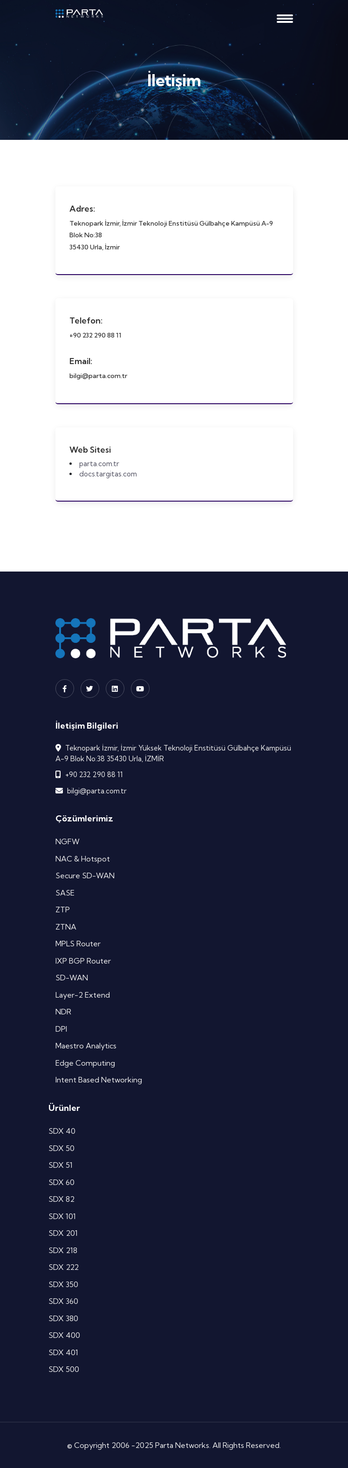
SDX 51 (60, 1165)
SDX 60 (61, 1182)
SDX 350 (63, 1284)
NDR (63, 1011)
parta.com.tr (99, 463)
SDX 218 (62, 1250)
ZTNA (65, 926)
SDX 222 (63, 1267)
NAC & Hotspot (82, 858)
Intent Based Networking (98, 1079)
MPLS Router (78, 943)
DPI (61, 1029)
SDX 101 (62, 1216)
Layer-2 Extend (82, 994)
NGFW (67, 841)
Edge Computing (85, 1063)
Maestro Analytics (85, 1045)
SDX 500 (63, 1369)
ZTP (62, 909)
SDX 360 (63, 1301)
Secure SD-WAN (85, 875)
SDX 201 (63, 1233)
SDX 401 (63, 1352)
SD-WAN (71, 977)
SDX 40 (61, 1131)
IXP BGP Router (83, 960)
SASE (65, 892)
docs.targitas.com (108, 473)
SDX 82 (61, 1199)
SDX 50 (61, 1148)
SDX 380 (63, 1318)
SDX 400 (64, 1335)
